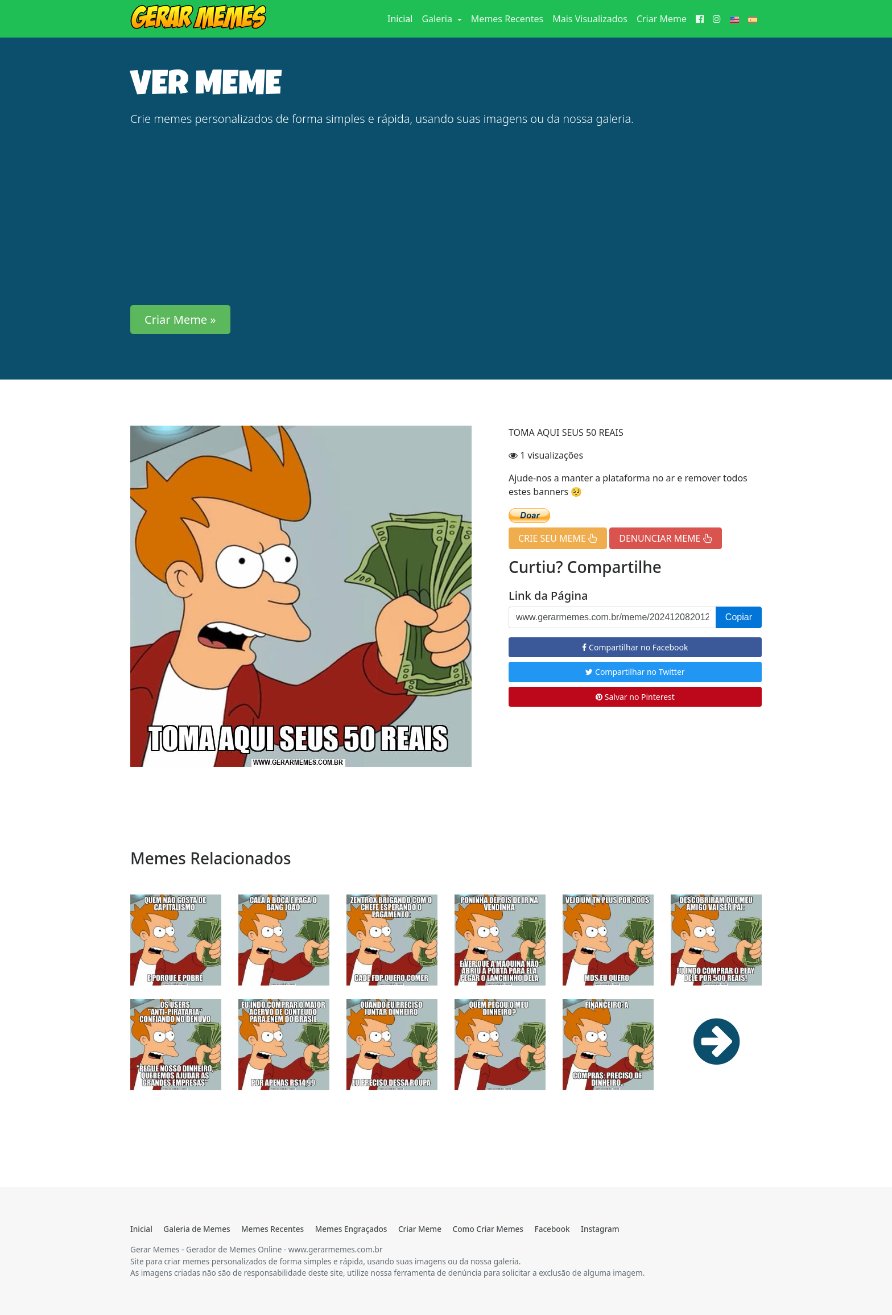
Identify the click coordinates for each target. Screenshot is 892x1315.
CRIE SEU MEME (557, 538)
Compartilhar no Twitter (634, 671)
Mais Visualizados (589, 19)
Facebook (551, 1228)
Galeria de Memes (196, 1228)
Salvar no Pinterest (635, 696)
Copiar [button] (738, 617)
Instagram (600, 1228)
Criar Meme (662, 19)
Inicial (402, 18)
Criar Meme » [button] (180, 319)
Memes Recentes (507, 19)
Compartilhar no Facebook (635, 647)
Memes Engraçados (351, 1228)
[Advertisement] (446, 216)
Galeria (438, 19)
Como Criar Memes (488, 1228)
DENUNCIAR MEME (665, 538)
